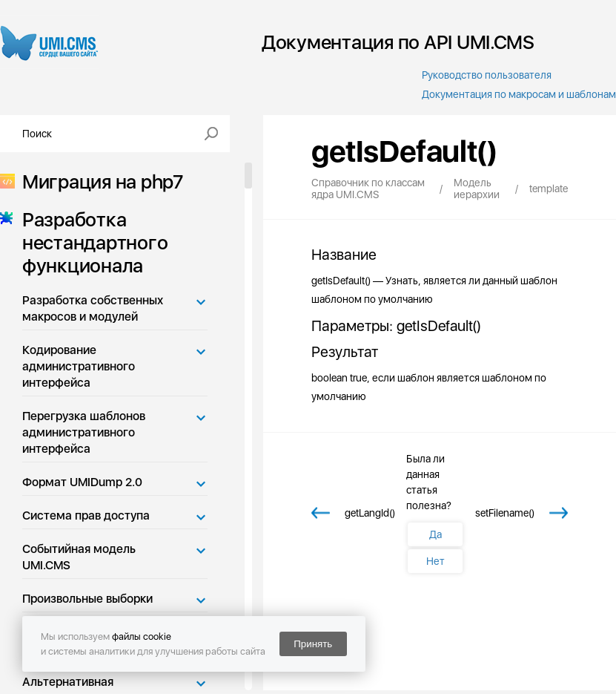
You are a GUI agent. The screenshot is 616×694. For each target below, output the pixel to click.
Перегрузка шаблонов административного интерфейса (83, 432)
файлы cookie (141, 636)
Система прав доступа (86, 515)
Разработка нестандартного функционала (90, 242)
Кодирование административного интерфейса (78, 366)
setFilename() (504, 513)
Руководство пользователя (487, 75)
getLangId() (370, 513)
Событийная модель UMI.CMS (79, 557)
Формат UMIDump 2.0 (82, 482)
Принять (313, 643)
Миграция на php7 (98, 181)
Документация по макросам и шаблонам (519, 94)
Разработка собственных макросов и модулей (92, 308)
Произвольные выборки (87, 599)
